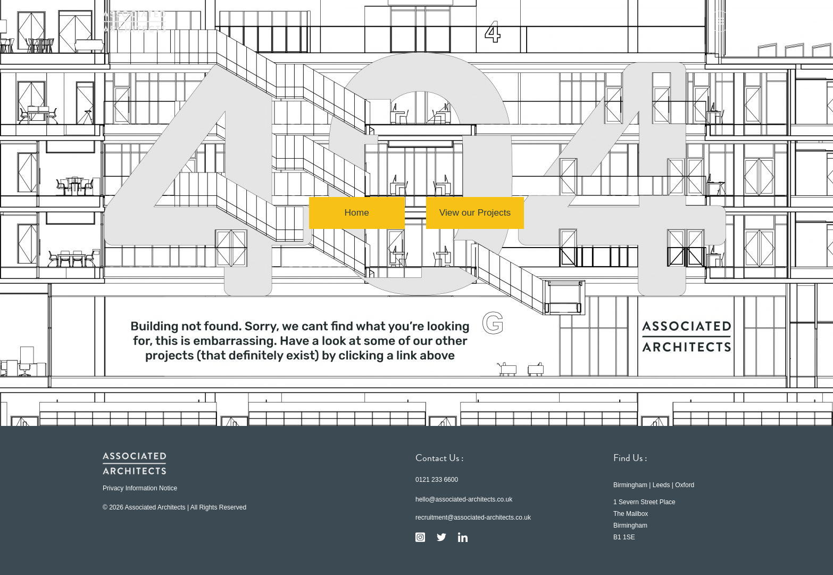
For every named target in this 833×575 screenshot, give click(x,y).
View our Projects (475, 213)
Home (355, 213)
